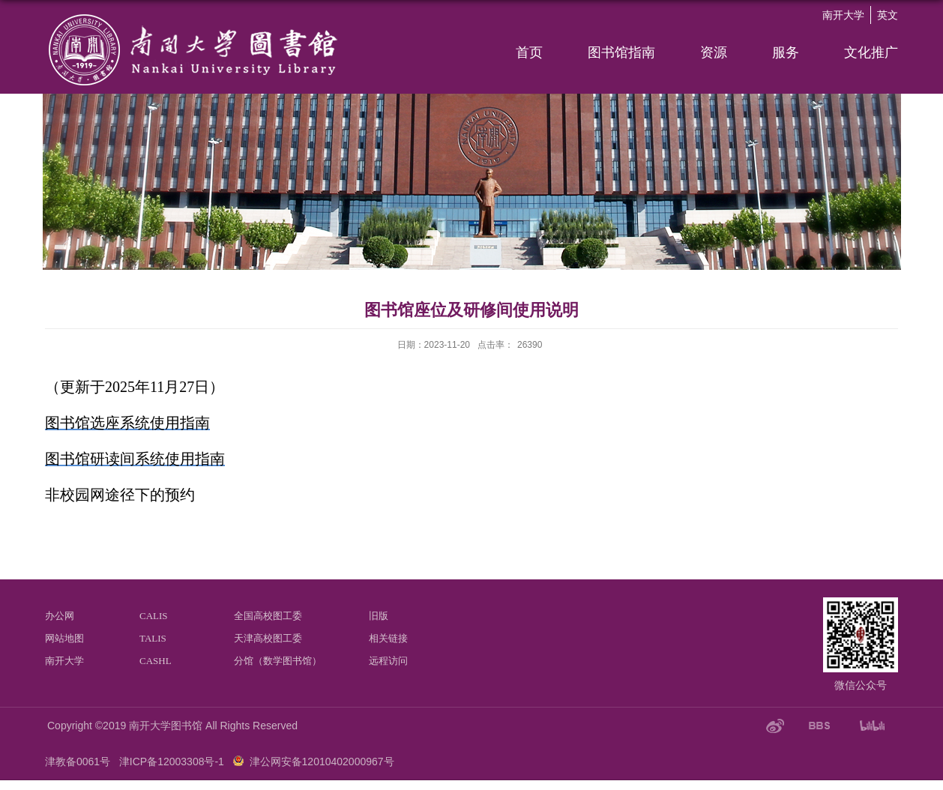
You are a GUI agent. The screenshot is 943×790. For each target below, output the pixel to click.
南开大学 (843, 15)
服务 (785, 52)
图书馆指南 (621, 52)
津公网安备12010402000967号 (322, 762)
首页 (529, 52)
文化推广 (871, 52)
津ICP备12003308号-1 (171, 762)
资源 (713, 52)
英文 (887, 15)
